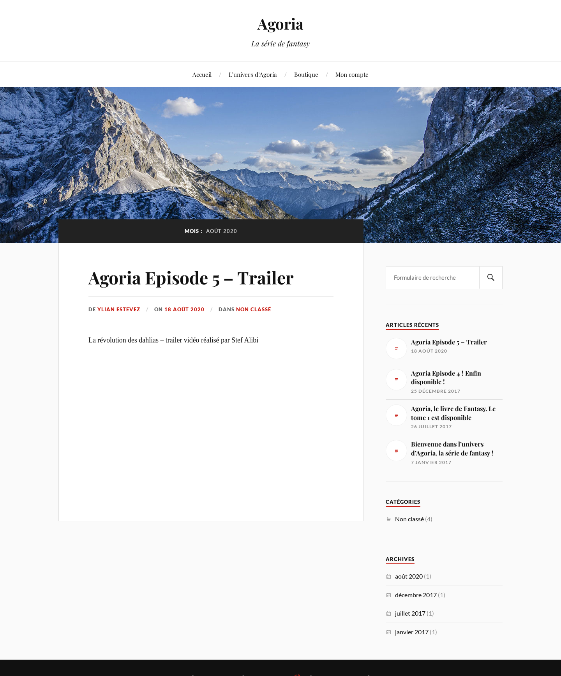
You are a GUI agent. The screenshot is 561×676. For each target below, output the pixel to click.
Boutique (306, 74)
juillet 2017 (410, 613)
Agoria (280, 24)
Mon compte (352, 74)
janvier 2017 (412, 631)
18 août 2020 (184, 309)
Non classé (253, 309)
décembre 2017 (416, 594)
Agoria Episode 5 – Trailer (191, 277)
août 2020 (409, 576)
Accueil (202, 74)
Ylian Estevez (118, 309)
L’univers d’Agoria (253, 74)
